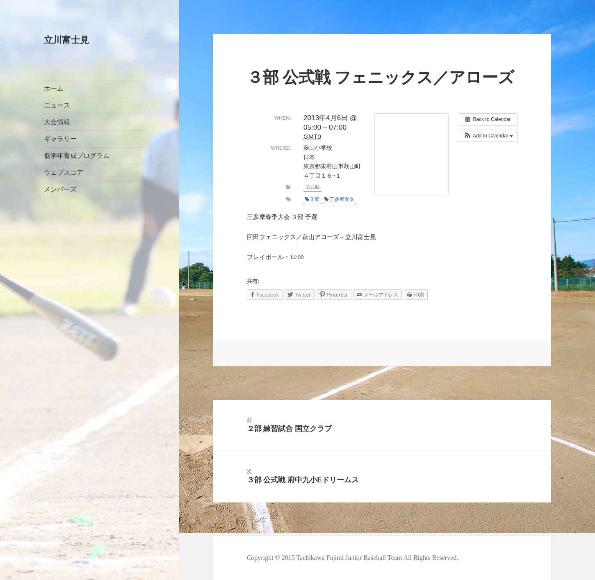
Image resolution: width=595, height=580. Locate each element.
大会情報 (57, 122)
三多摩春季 (339, 199)
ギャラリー (60, 138)
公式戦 (312, 187)
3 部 (312, 199)
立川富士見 (66, 40)
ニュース (57, 105)
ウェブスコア (63, 172)
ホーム (54, 88)
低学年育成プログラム (76, 155)
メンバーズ (60, 189)
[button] (488, 136)
